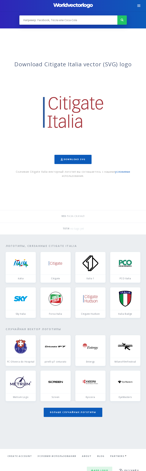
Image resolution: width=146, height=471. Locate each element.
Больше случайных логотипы (73, 412)
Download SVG (73, 159)
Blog (101, 456)
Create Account (20, 456)
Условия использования (57, 456)
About (87, 456)
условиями (122, 171)
